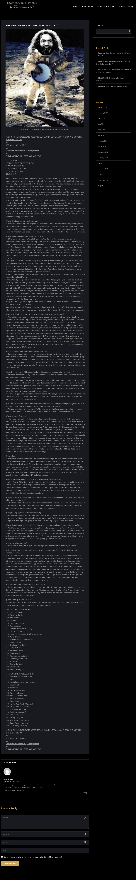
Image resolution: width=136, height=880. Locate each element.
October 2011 (102, 174)
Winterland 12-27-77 (14, 140)
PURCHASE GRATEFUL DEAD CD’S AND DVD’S (23, 156)
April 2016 (101, 130)
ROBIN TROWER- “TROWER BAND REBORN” (112, 86)
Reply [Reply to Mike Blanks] (85, 792)
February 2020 (103, 113)
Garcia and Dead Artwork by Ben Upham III (22, 151)
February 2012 (103, 158)
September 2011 (103, 180)
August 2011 (102, 186)
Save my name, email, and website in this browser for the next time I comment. (33, 857)
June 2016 (101, 118)
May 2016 (101, 124)
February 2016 (103, 141)
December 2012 (103, 152)
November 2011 (103, 169)
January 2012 (102, 163)
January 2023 (102, 107)
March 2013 (102, 146)
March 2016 (102, 135)
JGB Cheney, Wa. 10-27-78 (16, 145)
